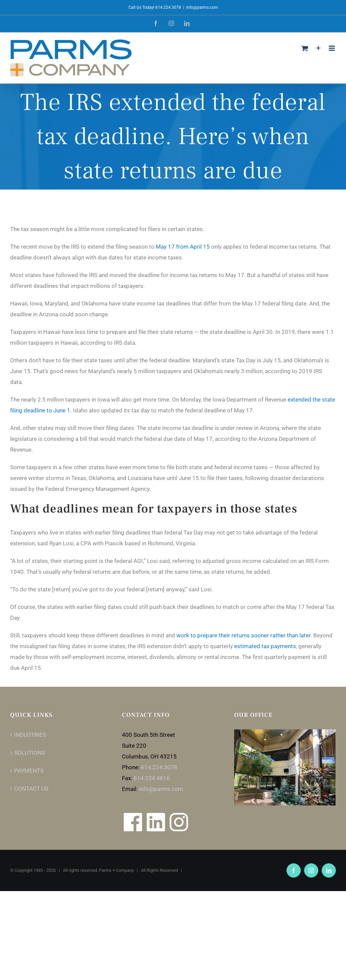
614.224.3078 (159, 767)
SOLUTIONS (29, 752)
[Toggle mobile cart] (304, 48)
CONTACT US (31, 788)
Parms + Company (116, 870)
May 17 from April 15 (183, 246)
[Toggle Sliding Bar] (318, 48)
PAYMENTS (29, 770)
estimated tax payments (265, 646)
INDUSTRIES (30, 734)
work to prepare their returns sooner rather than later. (244, 635)
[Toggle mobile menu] (332, 48)
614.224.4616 (151, 778)
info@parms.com (202, 7)
